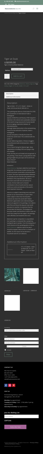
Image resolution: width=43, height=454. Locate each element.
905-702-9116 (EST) (10, 371)
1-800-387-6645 (9, 1)
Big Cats (15, 13)
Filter (8, 354)
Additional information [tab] (13, 97)
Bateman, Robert (25, 84)
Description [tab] (9, 94)
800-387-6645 (8, 373)
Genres (10, 13)
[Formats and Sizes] (21, 342)
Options (7, 70)
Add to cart (17, 76)
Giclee (6, 86)
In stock (9, 350)
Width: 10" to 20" (24, 86)
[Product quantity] (7, 76)
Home (6, 13)
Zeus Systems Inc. (16, 446)
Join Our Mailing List (11, 413)
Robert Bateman (12, 168)
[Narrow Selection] (21, 339)
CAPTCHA (7, 421)
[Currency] (21, 330)
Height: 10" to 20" (13, 86)
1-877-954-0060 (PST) (10, 377)
